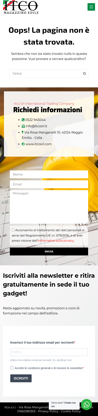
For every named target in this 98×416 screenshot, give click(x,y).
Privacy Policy (48, 411)
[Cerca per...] (45, 74)
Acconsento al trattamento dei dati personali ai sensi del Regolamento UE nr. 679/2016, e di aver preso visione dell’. (48, 235)
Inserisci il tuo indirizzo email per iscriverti (42, 342)
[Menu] (91, 7)
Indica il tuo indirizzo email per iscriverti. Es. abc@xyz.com (41, 360)
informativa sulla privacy (56, 240)
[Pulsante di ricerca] (85, 74)
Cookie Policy (71, 411)
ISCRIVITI (21, 378)
